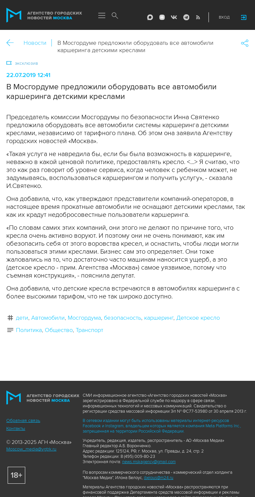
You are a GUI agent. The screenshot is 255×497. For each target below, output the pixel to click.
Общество (59, 330)
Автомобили (48, 317)
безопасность (122, 317)
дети (22, 317)
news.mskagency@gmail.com (149, 461)
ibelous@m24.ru (158, 477)
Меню (102, 16)
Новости (35, 42)
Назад (12, 43)
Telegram (186, 17)
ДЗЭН (162, 17)
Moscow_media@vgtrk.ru (31, 449)
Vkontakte (174, 17)
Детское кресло (198, 317)
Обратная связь (23, 420)
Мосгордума (84, 317)
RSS (198, 17)
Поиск (115, 16)
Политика (29, 330)
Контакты (15, 428)
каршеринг (158, 317)
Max (150, 17)
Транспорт (89, 330)
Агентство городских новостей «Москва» (44, 15)
